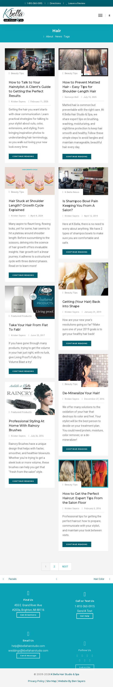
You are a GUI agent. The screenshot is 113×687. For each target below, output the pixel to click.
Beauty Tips (17, 73)
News (58, 36)
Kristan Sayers (18, 101)
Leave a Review (75, 3)
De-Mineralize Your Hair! (81, 444)
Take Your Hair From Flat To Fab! (28, 374)
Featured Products (21, 362)
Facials (13, 579)
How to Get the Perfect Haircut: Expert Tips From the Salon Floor (82, 544)
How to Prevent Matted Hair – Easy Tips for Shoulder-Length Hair (81, 87)
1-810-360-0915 (33, 3)
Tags (67, 36)
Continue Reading (23, 156)
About (49, 36)
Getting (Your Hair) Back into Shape (81, 348)
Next (65, 570)
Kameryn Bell (71, 97)
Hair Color (99, 579)
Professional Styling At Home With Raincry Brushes (26, 479)
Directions (54, 3)
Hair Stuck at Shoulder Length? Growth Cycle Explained (26, 263)
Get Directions (28, 629)
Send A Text (84, 637)
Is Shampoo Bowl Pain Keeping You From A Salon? (80, 252)
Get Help (84, 642)
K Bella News (72, 238)
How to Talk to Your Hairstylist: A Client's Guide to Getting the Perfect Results (30, 89)
